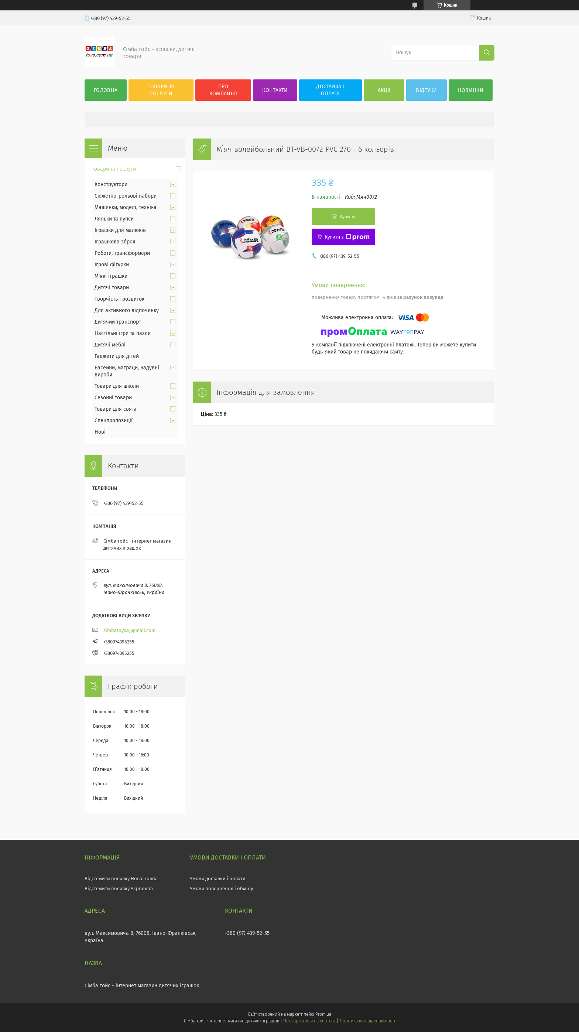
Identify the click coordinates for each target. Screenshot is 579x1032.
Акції (384, 90)
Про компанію (223, 90)
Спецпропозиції (114, 420)
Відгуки (426, 90)
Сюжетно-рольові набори (126, 196)
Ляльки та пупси (114, 219)
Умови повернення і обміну (221, 888)
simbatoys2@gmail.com (129, 630)
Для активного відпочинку (127, 310)
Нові (100, 432)
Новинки (470, 90)
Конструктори (111, 184)
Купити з (347, 237)
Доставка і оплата (330, 90)
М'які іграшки (111, 276)
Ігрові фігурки (112, 265)
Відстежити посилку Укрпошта (119, 888)
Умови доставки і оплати (218, 878)
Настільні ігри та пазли (123, 333)
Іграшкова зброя (115, 242)
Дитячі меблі (110, 345)
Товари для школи (117, 386)
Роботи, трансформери (122, 253)
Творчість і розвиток (119, 299)
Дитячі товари (112, 287)
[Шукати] (486, 53)
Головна (105, 90)
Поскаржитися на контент (309, 1021)
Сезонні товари (113, 397)
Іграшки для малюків (120, 230)
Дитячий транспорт (118, 322)
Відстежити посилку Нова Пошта (121, 878)
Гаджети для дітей (117, 356)
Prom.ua (323, 1014)
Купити (347, 216)
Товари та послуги (161, 90)
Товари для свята (116, 409)
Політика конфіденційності (367, 1021)
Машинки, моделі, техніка (126, 207)
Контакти (275, 90)
